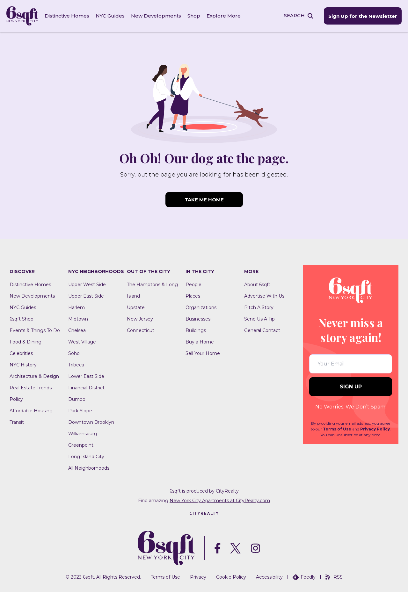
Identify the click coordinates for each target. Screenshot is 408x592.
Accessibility (269, 577)
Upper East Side (86, 296)
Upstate (136, 307)
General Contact (262, 330)
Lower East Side (86, 376)
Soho (74, 353)
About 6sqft (257, 284)
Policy (16, 399)
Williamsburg (82, 434)
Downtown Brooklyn (91, 422)
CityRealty (227, 491)
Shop (193, 16)
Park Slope (80, 411)
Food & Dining (25, 342)
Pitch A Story (258, 307)
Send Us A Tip (259, 319)
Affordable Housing (31, 411)
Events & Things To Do (35, 330)
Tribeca (76, 365)
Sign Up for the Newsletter (362, 16)
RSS (334, 577)
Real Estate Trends (31, 388)
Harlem (76, 307)
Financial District (86, 388)
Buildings (196, 330)
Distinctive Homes (67, 16)
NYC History (23, 365)
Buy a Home (200, 342)
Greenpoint (80, 445)
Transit (17, 422)
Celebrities (21, 353)
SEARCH (294, 15)
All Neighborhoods (88, 468)
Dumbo (76, 399)
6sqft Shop (21, 319)
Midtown (78, 319)
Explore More (224, 16)
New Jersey (140, 319)
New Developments (156, 16)
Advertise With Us (264, 296)
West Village (82, 342)
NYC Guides (110, 16)
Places (193, 296)
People (193, 284)
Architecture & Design (34, 376)
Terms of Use (337, 429)
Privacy (198, 577)
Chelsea (77, 330)
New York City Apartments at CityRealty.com (220, 500)
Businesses (198, 319)
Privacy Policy (375, 429)
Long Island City (86, 456)
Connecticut (140, 330)
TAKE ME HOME (204, 200)
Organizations (201, 307)
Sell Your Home (203, 353)
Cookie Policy (231, 577)
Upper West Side (87, 284)
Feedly (304, 577)
